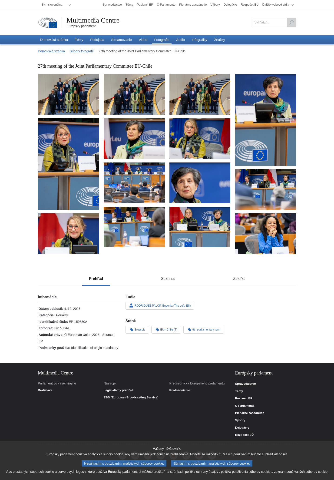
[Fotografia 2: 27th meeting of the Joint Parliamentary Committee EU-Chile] (134, 94)
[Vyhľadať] (291, 22)
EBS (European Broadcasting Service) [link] (131, 397)
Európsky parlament (81, 26)
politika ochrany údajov (201, 471)
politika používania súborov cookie (246, 471)
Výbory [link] (240, 420)
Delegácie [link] (242, 427)
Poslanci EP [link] (243, 398)
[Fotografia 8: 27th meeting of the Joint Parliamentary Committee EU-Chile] (134, 182)
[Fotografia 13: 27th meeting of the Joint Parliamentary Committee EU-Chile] (68, 233)
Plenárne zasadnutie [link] (249, 413)
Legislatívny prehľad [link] (118, 390)
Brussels (137, 329)
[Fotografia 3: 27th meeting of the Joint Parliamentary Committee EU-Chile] (200, 94)
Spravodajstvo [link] (245, 383)
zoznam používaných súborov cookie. (301, 471)
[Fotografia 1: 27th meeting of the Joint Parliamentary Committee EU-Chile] (68, 94)
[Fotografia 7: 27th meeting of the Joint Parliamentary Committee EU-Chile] (200, 138)
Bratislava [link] (45, 390)
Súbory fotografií (82, 51)
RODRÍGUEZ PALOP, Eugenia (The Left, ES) (160, 305)
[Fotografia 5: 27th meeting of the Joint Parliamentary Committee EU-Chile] (68, 164)
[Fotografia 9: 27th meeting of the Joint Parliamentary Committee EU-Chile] (200, 182)
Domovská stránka (51, 51)
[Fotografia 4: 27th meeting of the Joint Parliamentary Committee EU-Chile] (265, 120)
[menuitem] (55, 5)
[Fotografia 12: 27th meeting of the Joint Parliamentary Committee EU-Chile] (200, 227)
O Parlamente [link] (245, 405)
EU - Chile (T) (166, 329)
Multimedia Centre (92, 20)
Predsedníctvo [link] (179, 390)
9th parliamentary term (203, 329)
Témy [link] (239, 391)
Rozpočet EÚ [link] (244, 435)
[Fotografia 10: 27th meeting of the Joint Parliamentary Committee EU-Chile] (265, 189)
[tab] (96, 278)
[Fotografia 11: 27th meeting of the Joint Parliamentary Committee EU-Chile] (134, 227)
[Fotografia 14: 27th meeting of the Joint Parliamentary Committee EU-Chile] (265, 233)
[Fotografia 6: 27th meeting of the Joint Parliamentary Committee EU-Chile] (134, 138)
